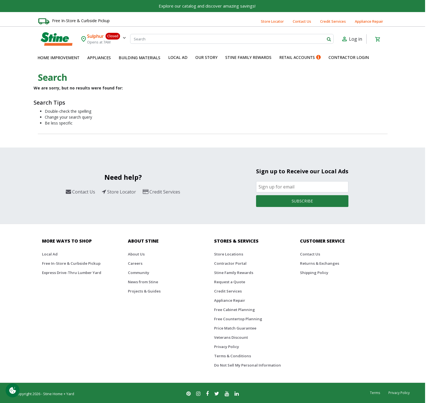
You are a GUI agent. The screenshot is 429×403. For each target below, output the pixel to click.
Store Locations (228, 254)
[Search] (232, 39)
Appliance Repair (369, 21)
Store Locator (272, 21)
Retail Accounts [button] (300, 57)
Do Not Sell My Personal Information (247, 365)
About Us (136, 254)
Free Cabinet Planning (234, 309)
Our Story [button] (206, 57)
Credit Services (333, 21)
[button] (58, 57)
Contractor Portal (230, 263)
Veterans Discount (231, 337)
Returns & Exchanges (319, 263)
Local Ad (50, 254)
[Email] (302, 186)
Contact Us (302, 21)
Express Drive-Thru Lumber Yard (71, 272)
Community (138, 272)
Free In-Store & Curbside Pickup (81, 20)
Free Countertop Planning (238, 318)
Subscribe (302, 201)
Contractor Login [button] (349, 57)
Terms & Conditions (232, 355)
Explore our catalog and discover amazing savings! (207, 6)
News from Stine (143, 281)
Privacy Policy (226, 346)
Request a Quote (229, 281)
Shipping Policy (314, 272)
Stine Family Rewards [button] (248, 57)
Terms (375, 392)
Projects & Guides (144, 291)
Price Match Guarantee (235, 328)
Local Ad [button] (177, 57)
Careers (135, 263)
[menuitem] (58, 57)
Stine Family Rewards (233, 272)
